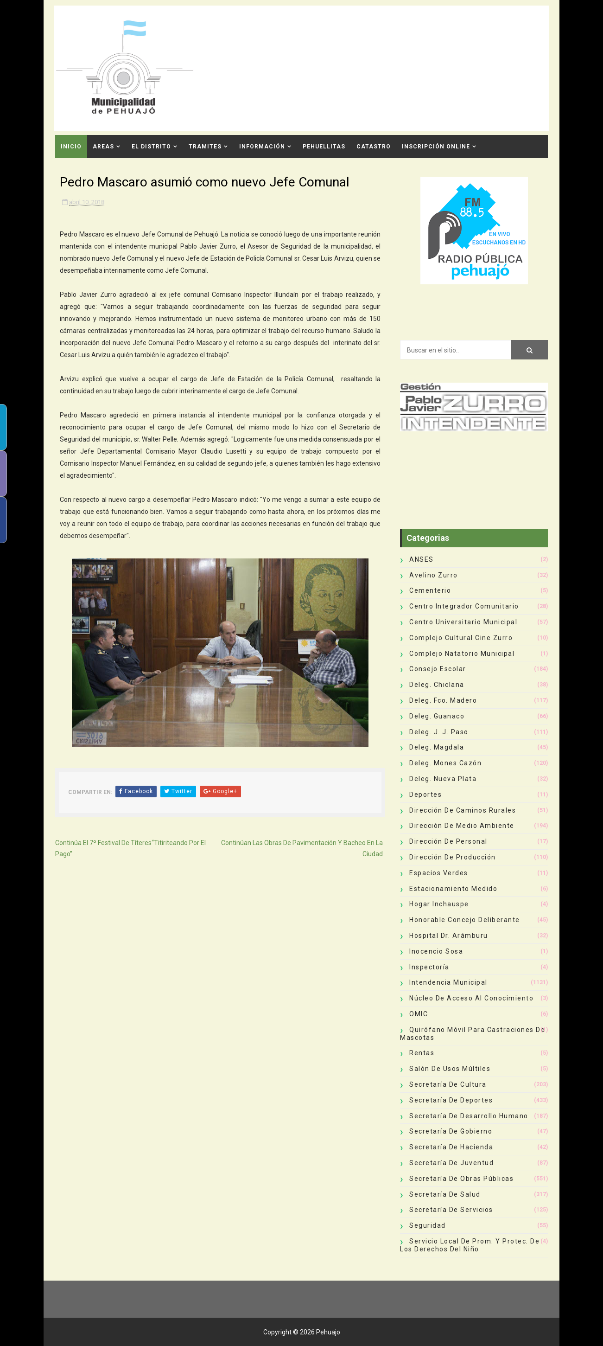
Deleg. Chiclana (436, 684)
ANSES (421, 559)
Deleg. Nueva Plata (442, 778)
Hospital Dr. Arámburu (448, 935)
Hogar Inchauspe (439, 904)
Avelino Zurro (433, 575)
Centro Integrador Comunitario (464, 606)
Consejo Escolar (437, 669)
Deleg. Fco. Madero (443, 700)
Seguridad (427, 1225)
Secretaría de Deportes (451, 1100)
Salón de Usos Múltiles (449, 1068)
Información (262, 146)
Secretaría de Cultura (448, 1084)
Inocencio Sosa (436, 951)
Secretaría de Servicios (451, 1209)
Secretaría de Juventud (451, 1163)
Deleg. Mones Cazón (445, 763)
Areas (103, 146)
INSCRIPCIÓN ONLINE (436, 146)
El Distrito (151, 146)
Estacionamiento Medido (453, 888)
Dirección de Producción (452, 857)
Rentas (421, 1053)
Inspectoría (429, 967)
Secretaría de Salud (445, 1194)
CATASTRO (373, 146)
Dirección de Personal (448, 841)
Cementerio (430, 590)
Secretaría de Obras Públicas (461, 1178)
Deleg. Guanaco (436, 716)
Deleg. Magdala (436, 747)
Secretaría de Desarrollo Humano (468, 1116)
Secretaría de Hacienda (451, 1147)
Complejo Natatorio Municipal (461, 653)
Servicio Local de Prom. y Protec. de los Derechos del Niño (470, 1245)
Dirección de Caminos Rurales (462, 810)
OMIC (418, 1014)
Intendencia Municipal (448, 982)
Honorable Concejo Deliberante (464, 919)
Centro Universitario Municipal (463, 622)
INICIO (71, 146)
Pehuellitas (324, 146)
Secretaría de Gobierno (450, 1131)
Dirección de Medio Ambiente (461, 825)
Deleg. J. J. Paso (439, 732)
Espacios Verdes (438, 873)
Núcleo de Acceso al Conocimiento (471, 998)
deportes (425, 794)
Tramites (205, 146)
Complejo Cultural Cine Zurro (461, 637)
